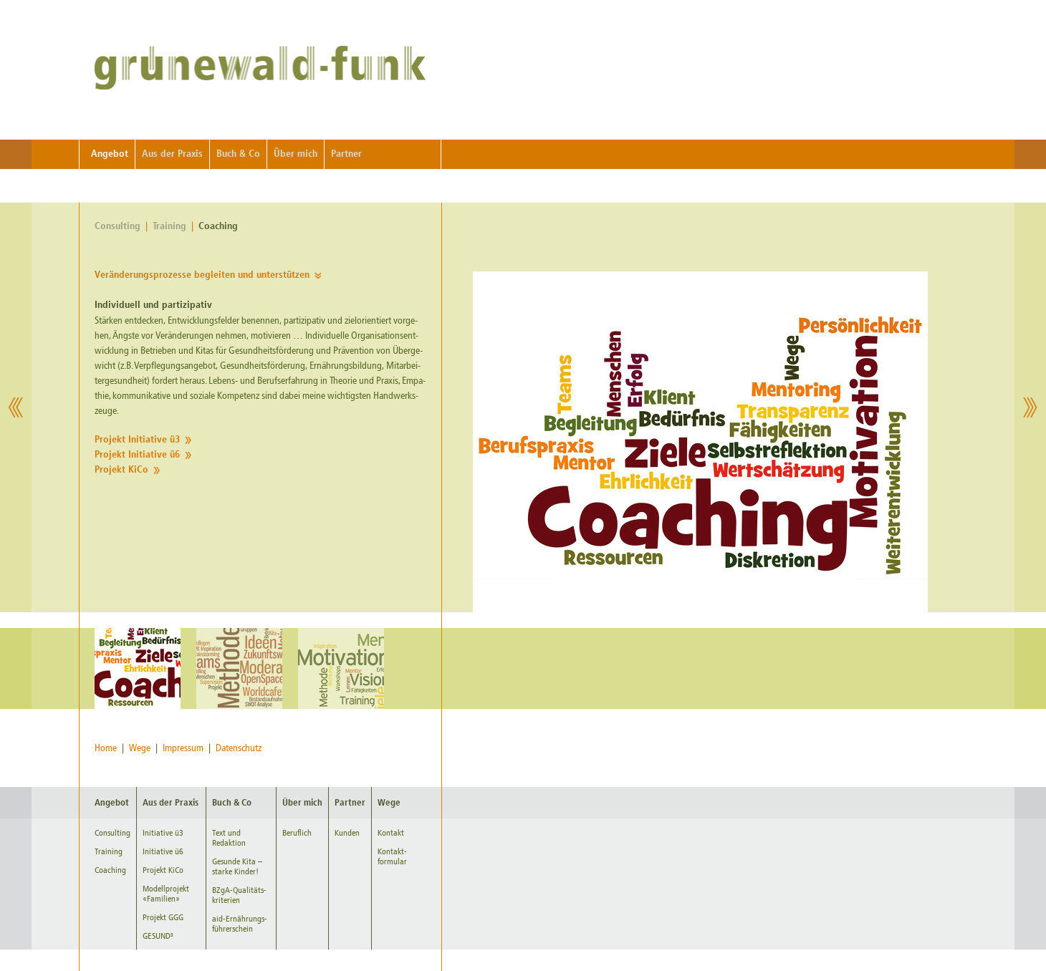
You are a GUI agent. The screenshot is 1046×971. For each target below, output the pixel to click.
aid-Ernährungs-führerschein (239, 924)
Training (169, 226)
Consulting (117, 226)
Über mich (295, 154)
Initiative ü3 (163, 833)
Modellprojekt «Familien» (166, 894)
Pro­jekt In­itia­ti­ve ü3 (137, 440)
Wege (139, 748)
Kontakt (391, 833)
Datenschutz (239, 748)
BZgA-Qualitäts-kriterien (239, 895)
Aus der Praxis (172, 154)
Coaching (218, 226)
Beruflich (297, 833)
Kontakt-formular (392, 856)
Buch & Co (238, 154)
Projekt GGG (163, 917)
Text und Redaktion (229, 838)
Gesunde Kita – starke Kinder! (237, 866)
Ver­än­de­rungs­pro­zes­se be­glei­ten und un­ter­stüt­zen (202, 275)
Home (106, 748)
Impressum (183, 748)
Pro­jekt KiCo (121, 470)
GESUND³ (158, 936)
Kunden (347, 833)
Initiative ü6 (163, 851)
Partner (346, 154)
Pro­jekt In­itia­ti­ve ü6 (137, 455)
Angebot (109, 154)
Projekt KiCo (163, 870)
